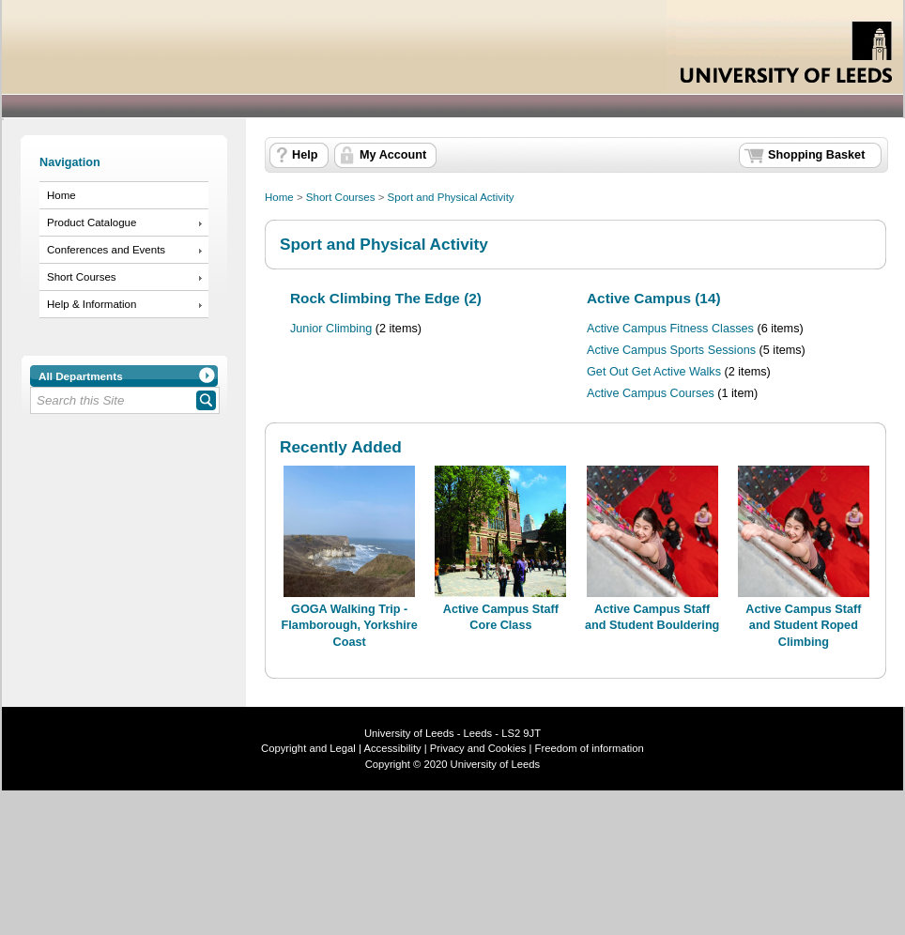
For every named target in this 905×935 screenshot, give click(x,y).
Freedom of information (589, 748)
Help (304, 154)
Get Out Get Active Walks (654, 371)
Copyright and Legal (308, 748)
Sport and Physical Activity (451, 197)
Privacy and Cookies (477, 748)
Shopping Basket (816, 154)
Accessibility (392, 748)
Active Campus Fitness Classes (670, 328)
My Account (393, 154)
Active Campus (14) (654, 298)
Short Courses (81, 277)
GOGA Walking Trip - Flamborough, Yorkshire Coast (350, 626)
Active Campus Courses (650, 393)
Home (61, 195)
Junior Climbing (331, 328)
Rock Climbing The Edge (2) (386, 298)
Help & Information (91, 304)
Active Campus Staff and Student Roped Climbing (803, 626)
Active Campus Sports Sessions (671, 350)
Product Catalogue (91, 222)
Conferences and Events (106, 249)
